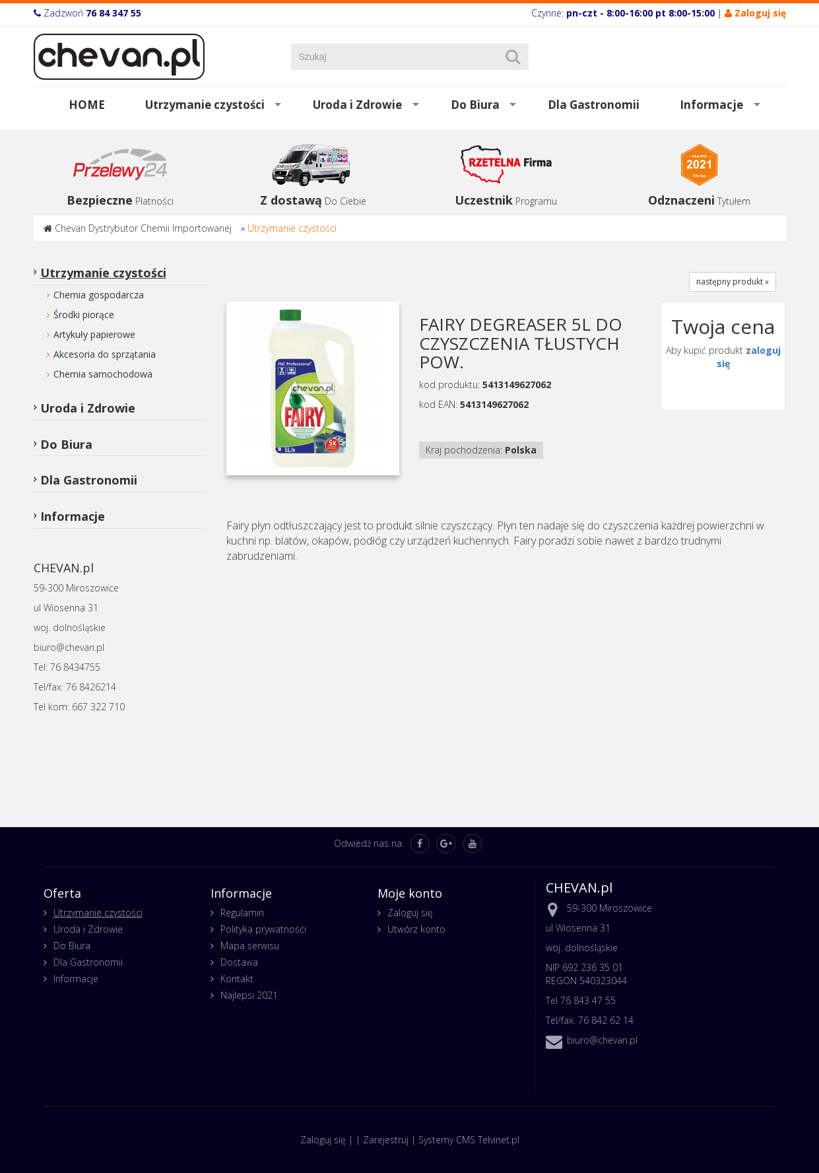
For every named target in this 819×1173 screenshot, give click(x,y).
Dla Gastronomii (593, 104)
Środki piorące (83, 314)
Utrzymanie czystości (205, 104)
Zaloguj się (410, 912)
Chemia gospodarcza (98, 294)
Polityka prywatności (263, 929)
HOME (87, 104)
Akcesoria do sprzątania (104, 354)
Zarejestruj (386, 1139)
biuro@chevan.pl (602, 1040)
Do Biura (475, 104)
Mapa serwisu (249, 945)
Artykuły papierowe (94, 334)
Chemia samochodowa (102, 374)
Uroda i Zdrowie (357, 104)
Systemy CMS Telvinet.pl (468, 1139)
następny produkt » (732, 281)
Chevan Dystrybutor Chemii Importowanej (143, 228)
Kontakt (236, 978)
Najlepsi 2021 (249, 995)
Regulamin (242, 912)
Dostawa (239, 962)
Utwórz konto (416, 929)
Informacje (711, 104)
